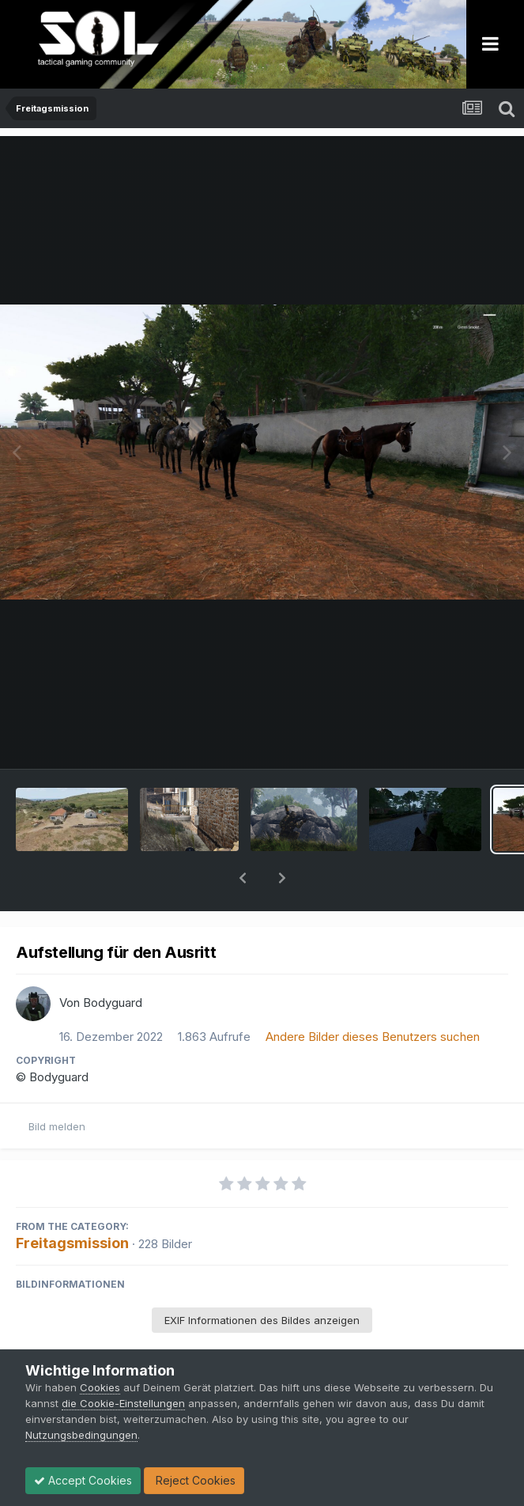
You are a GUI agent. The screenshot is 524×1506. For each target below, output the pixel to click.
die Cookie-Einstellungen (123, 1403)
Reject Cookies (194, 1480)
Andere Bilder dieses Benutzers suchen (373, 995)
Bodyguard (112, 961)
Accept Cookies (83, 1480)
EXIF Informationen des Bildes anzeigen (262, 1279)
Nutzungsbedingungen (81, 1434)
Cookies (100, 1387)
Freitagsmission (72, 1202)
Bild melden (56, 1085)
